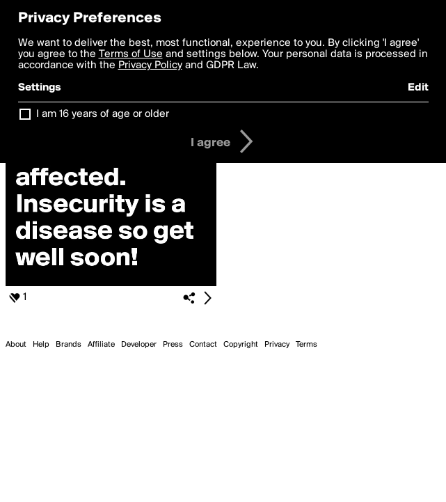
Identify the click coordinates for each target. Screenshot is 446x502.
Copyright (240, 344)
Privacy (276, 344)
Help (41, 344)
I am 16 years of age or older (102, 114)
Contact (203, 344)
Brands (68, 344)
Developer (139, 344)
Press (173, 344)
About (16, 344)
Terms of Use (131, 54)
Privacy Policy (150, 65)
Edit (418, 87)
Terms (306, 344)
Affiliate (101, 344)
